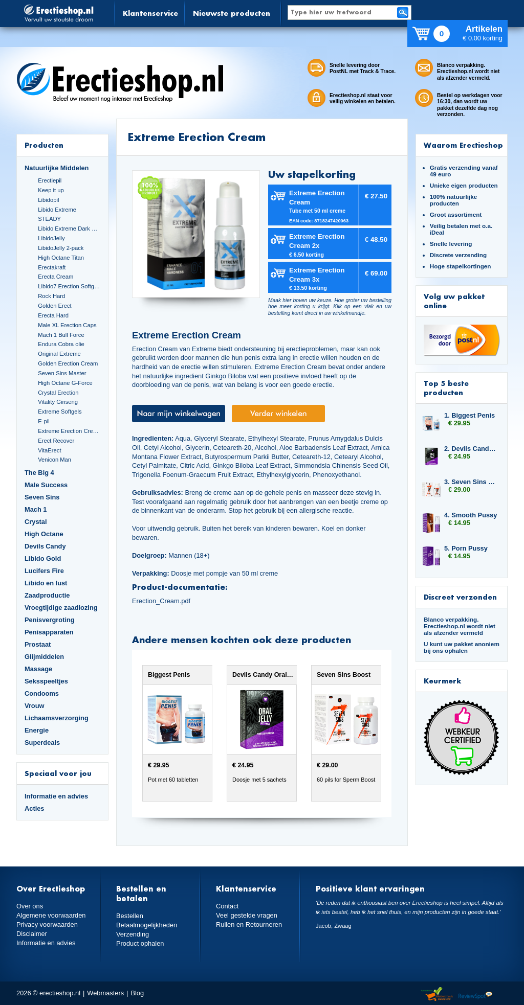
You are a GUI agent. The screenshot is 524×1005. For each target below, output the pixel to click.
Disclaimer (31, 934)
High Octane (44, 534)
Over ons (29, 906)
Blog (137, 993)
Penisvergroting (50, 620)
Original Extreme (59, 354)
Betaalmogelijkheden (146, 925)
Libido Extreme (57, 210)
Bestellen (129, 916)
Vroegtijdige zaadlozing (61, 607)
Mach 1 (36, 509)
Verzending (132, 934)
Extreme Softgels (59, 411)
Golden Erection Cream (68, 363)
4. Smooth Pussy (470, 515)
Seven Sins (42, 497)
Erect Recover (56, 441)
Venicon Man (54, 459)
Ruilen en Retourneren (249, 924)
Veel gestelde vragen (246, 915)
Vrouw (35, 706)
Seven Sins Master (62, 373)
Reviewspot (475, 994)
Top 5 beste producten (446, 388)
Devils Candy (45, 546)
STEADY (49, 219)
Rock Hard (51, 296)
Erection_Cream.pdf (161, 601)
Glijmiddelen (44, 656)
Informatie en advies (56, 796)
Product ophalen (140, 943)
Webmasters (105, 993)
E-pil (43, 421)
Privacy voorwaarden (47, 924)
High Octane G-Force (65, 383)
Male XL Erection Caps (67, 325)
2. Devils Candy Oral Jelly (470, 448)
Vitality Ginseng (58, 402)
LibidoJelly (51, 238)
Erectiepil (49, 180)
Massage (38, 669)
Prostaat (38, 644)
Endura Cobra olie (61, 344)
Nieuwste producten (231, 13)
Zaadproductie (47, 595)
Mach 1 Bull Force (61, 335)
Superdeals (42, 742)
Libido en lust (46, 583)
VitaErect (49, 450)
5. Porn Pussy (466, 548)
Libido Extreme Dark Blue (69, 228)
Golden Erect (54, 306)
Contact (227, 906)
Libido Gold (43, 558)
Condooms (42, 693)
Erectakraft (52, 267)
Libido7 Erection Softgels (69, 286)
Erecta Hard (53, 315)
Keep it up (51, 190)
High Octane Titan (61, 258)
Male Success (46, 485)
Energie (37, 730)
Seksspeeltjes (46, 681)
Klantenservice (150, 13)
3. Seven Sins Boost (470, 482)
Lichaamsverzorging (57, 718)
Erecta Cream (55, 276)
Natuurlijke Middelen (57, 168)
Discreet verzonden (460, 596)
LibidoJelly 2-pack (60, 248)
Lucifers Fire (44, 571)
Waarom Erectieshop (463, 145)
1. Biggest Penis (469, 415)
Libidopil (48, 200)
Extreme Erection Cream (69, 431)
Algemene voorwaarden (51, 915)
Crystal (36, 522)
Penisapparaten (49, 632)
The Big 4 (39, 472)
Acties (35, 808)
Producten (44, 145)
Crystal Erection (58, 393)
